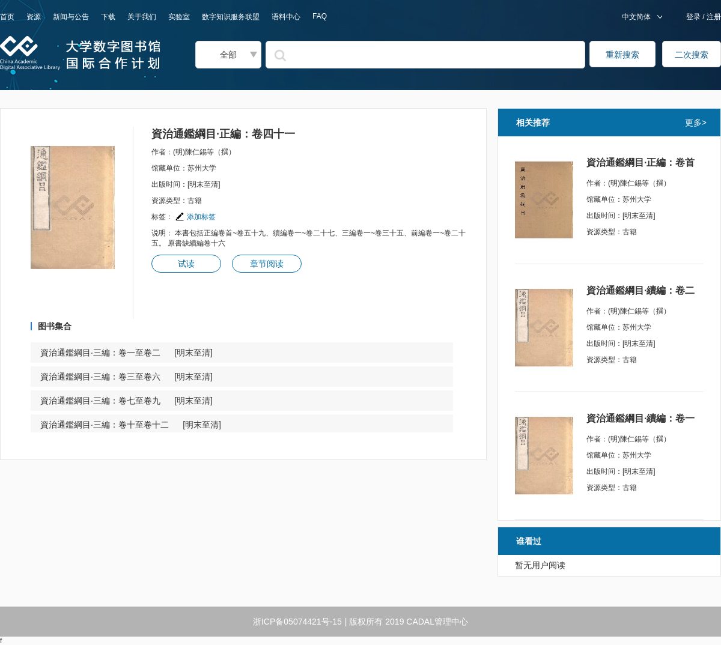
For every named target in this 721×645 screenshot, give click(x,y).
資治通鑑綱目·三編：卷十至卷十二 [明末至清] (130, 424)
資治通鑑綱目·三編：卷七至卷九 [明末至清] (126, 400)
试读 (186, 263)
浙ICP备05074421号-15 (297, 621)
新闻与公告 (71, 17)
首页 (7, 17)
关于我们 (141, 17)
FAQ (319, 16)
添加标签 (195, 217)
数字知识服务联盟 (231, 17)
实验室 (179, 17)
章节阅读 (267, 263)
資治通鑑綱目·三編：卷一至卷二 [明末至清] (126, 352)
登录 (694, 17)
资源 (33, 17)
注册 (713, 17)
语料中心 (286, 17)
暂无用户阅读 (540, 565)
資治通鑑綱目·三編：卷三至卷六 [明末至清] (126, 376)
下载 (108, 17)
